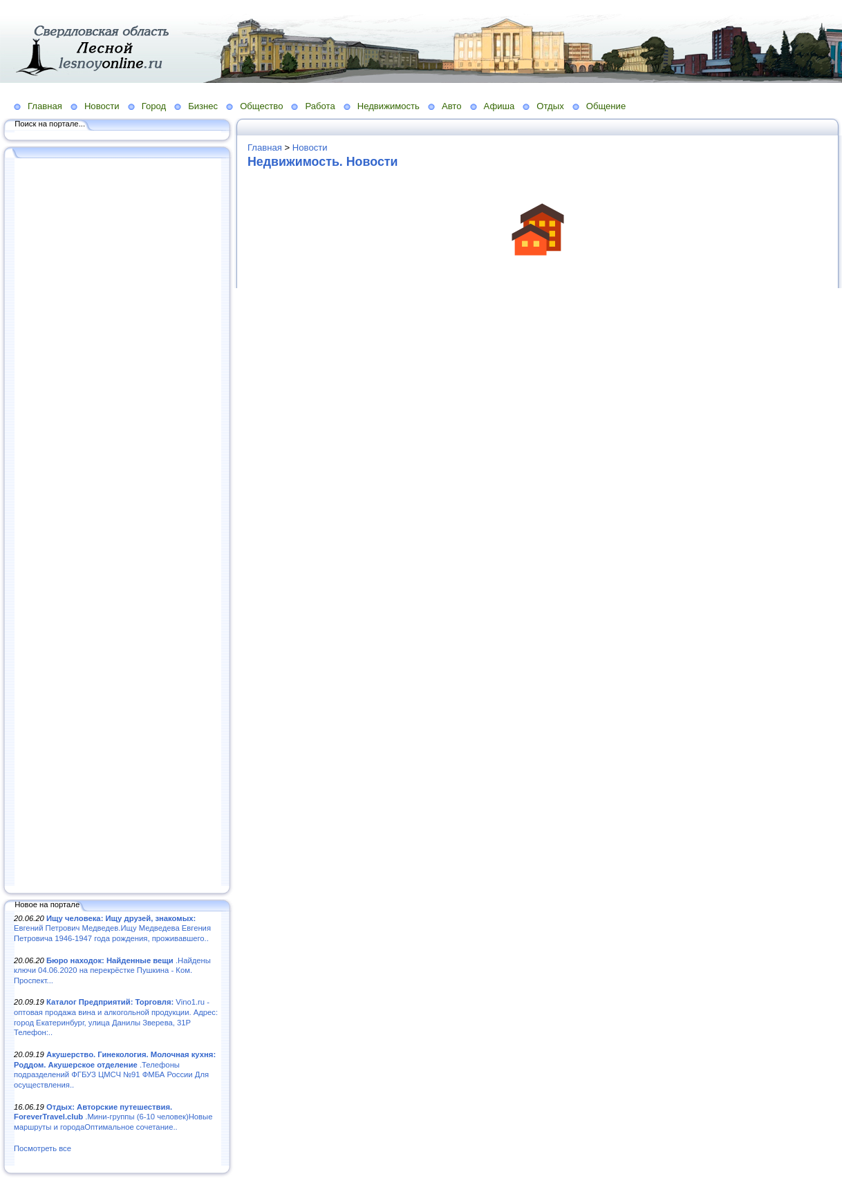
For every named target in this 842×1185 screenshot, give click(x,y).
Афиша (499, 106)
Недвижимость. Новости (322, 162)
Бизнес (203, 106)
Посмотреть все (42, 1148)
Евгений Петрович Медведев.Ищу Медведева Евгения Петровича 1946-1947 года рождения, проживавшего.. (112, 928)
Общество (261, 106)
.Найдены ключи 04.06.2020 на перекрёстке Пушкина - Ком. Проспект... (112, 970)
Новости (102, 106)
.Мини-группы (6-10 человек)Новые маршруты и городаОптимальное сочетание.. (113, 1117)
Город (154, 106)
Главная (45, 106)
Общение (606, 106)
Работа (320, 106)
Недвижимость (388, 106)
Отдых (549, 106)
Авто (452, 106)
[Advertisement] (117, 523)
